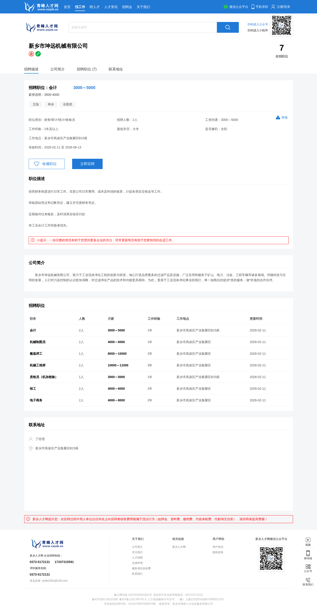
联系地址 (116, 69)
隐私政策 (218, 552)
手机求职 (262, 7)
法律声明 (137, 563)
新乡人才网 (179, 546)
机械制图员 (37, 342)
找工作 (80, 7)
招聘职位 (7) (87, 69)
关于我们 (143, 7)
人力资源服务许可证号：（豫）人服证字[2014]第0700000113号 (186, 599)
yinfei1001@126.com (55, 580)
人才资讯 (111, 7)
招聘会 (127, 7)
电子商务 (36, 400)
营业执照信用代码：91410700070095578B (129, 603)
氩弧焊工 (36, 353)
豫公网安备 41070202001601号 (133, 594)
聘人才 (95, 7)
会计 (33, 330)
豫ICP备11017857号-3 (132, 599)
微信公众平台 (238, 7)
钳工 (33, 388)
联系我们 (137, 573)
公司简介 (57, 69)
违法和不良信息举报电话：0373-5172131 (178, 594)
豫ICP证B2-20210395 (105, 599)
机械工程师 (37, 365)
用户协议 (218, 546)
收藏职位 (49, 164)
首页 (67, 7)
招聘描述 (31, 69)
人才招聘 (137, 557)
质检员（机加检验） (44, 377)
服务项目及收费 (141, 568)
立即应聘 (87, 164)
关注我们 (137, 552)
